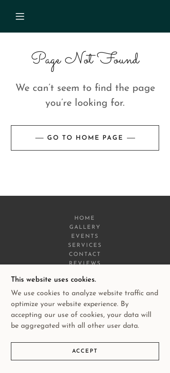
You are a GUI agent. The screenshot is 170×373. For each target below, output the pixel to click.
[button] (20, 16)
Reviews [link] (85, 263)
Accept (85, 351)
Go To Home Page (85, 138)
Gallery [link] (85, 227)
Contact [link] (85, 254)
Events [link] (85, 236)
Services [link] (85, 245)
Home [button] (84, 218)
